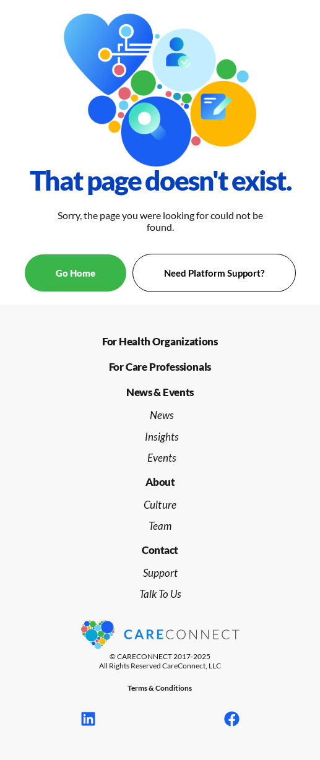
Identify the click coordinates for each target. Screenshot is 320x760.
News (162, 414)
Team (160, 525)
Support (160, 572)
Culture (160, 504)
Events (161, 457)
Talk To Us (160, 593)
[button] (160, 392)
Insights (162, 436)
